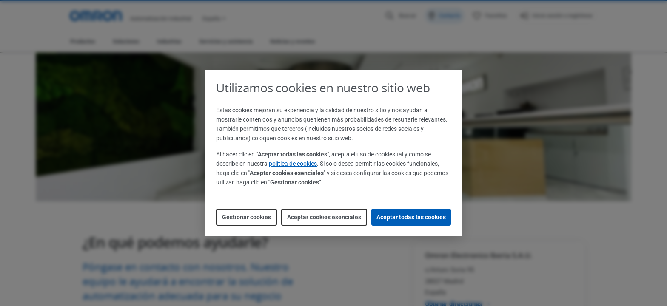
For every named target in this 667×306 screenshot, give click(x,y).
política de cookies (293, 163)
